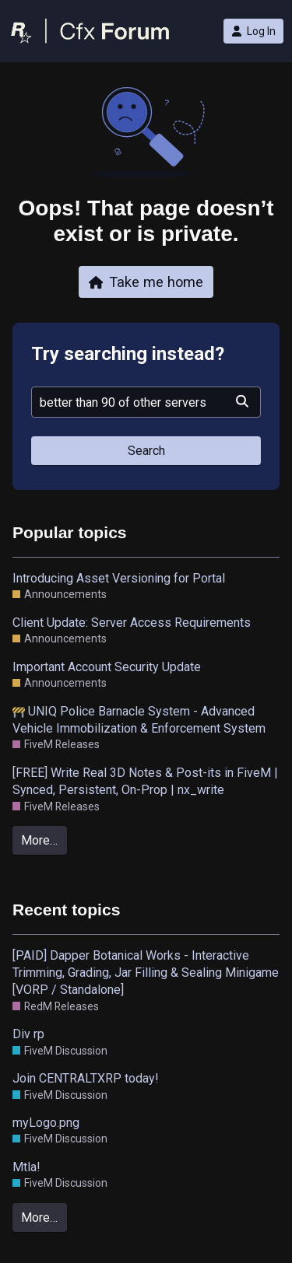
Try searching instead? (127, 354)
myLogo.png (45, 1122)
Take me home (146, 282)
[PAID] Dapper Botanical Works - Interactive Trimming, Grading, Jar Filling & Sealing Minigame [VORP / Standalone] (145, 973)
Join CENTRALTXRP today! (85, 1078)
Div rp (28, 1034)
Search (146, 450)
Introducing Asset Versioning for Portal (118, 578)
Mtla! (26, 1167)
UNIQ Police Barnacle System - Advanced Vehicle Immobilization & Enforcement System (139, 720)
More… (39, 840)
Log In (253, 31)
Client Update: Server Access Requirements (131, 622)
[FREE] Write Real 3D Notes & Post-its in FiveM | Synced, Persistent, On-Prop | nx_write (145, 781)
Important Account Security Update (106, 666)
